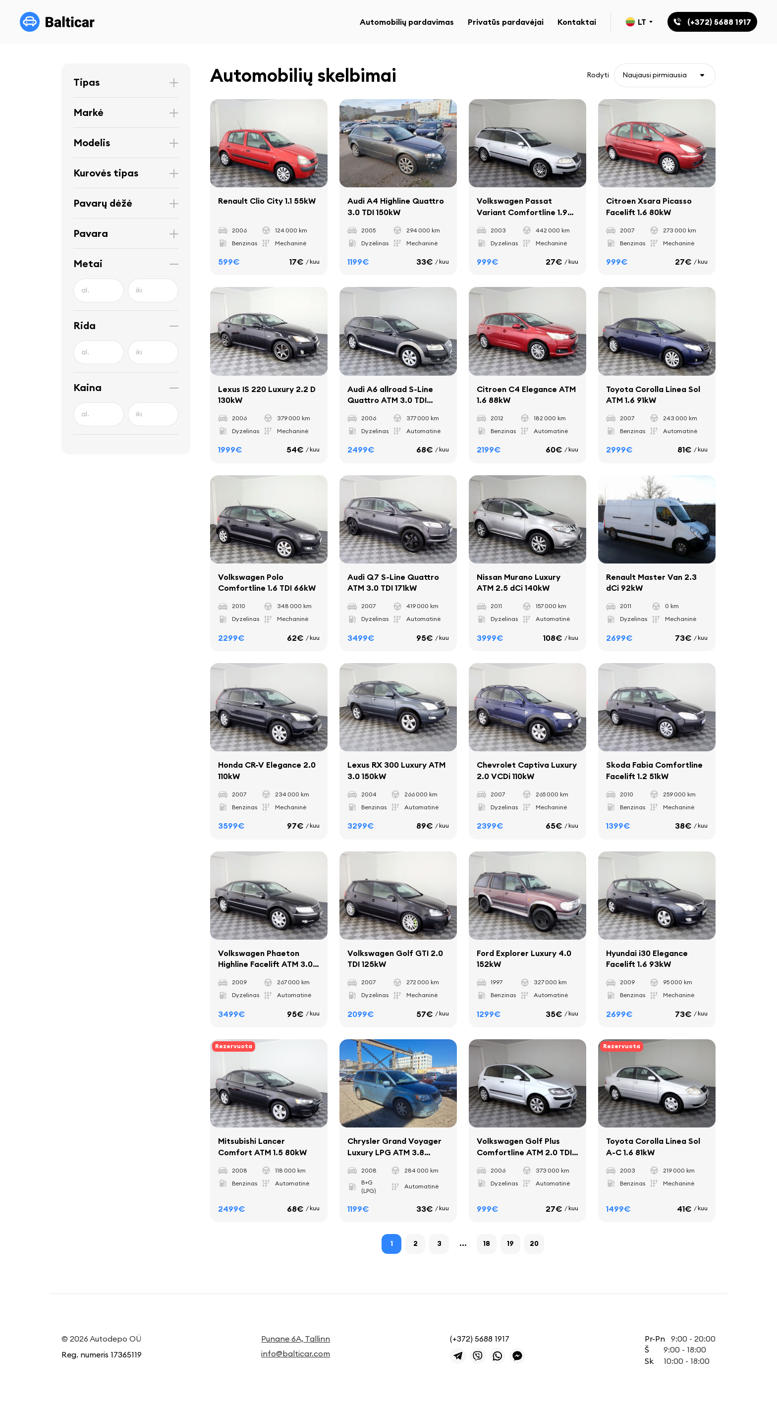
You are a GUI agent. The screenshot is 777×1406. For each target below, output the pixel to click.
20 (534, 1243)
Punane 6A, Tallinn (295, 1339)
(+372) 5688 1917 (479, 1339)
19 (510, 1243)
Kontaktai (576, 22)
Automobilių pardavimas (407, 22)
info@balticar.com (295, 1353)
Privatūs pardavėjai (506, 22)
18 (486, 1243)
